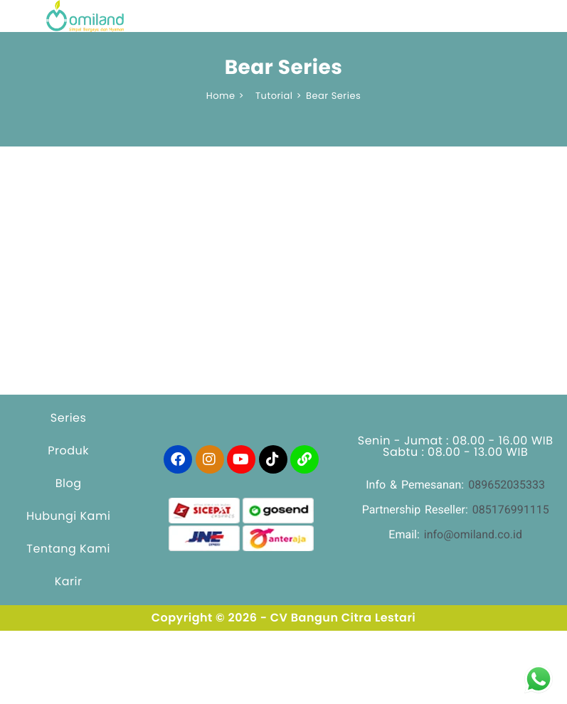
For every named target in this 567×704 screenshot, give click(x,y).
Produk (68, 450)
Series (69, 418)
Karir (69, 581)
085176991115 (510, 509)
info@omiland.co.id (473, 534)
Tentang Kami (68, 548)
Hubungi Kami (68, 516)
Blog (68, 483)
